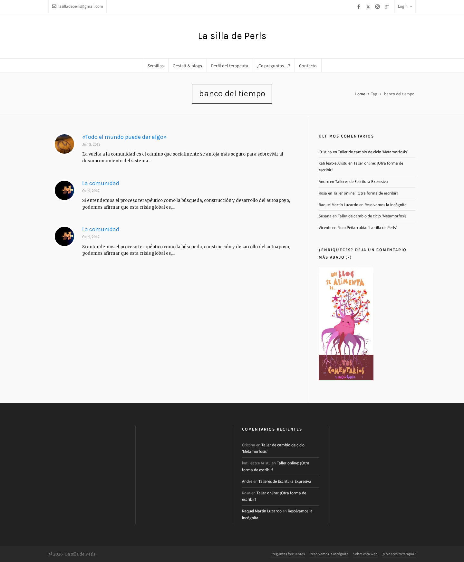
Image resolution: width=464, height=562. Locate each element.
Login (405, 6)
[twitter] (369, 6)
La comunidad (100, 183)
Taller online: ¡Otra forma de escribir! (365, 193)
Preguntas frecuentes (287, 554)
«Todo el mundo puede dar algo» (124, 136)
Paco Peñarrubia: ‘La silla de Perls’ (367, 227)
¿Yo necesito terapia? (399, 554)
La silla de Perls (232, 36)
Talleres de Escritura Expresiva (361, 181)
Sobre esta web (365, 554)
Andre (324, 181)
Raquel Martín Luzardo (338, 204)
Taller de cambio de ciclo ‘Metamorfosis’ (373, 152)
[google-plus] (388, 6)
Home (360, 94)
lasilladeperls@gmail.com (77, 6)
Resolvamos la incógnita (385, 204)
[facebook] (359, 6)
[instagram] (378, 6)
